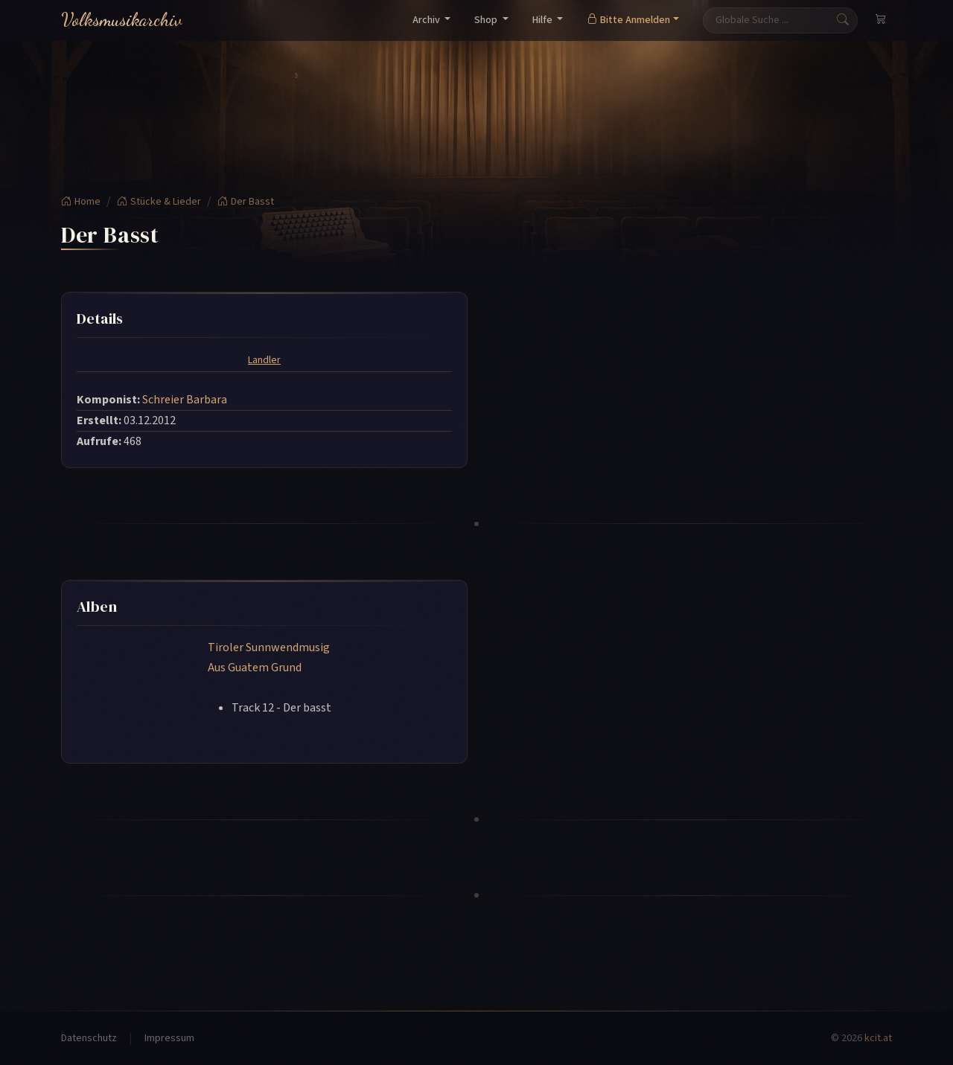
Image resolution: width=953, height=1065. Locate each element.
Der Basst (245, 201)
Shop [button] (487, 20)
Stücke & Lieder (159, 201)
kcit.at (878, 1038)
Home (81, 201)
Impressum (169, 1038)
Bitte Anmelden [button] (628, 20)
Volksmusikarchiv (121, 20)
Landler (264, 360)
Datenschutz (89, 1038)
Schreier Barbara (184, 399)
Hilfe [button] (543, 20)
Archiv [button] (427, 20)
